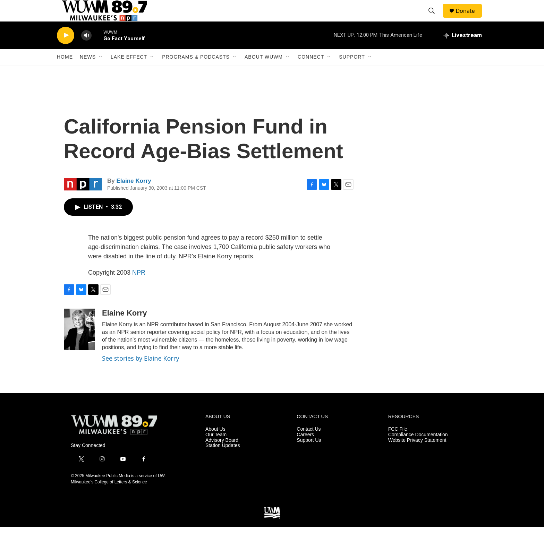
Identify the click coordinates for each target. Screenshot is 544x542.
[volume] (86, 50)
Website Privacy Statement (417, 455)
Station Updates (222, 460)
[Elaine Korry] (79, 344)
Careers (305, 449)
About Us (215, 444)
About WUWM (264, 72)
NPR (138, 287)
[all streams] (462, 50)
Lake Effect (129, 72)
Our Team (216, 449)
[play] (65, 50)
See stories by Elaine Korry (140, 373)
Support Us (309, 455)
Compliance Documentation (418, 449)
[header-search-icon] (434, 18)
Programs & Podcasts (196, 72)
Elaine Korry (133, 196)
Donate (469, 18)
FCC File (397, 444)
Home (65, 72)
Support (352, 72)
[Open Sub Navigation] (101, 72)
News (88, 72)
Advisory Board (221, 455)
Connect (311, 72)
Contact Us (309, 444)
